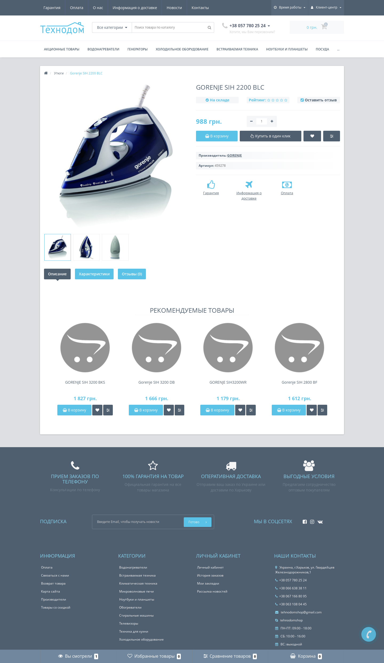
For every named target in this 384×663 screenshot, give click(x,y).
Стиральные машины (136, 615)
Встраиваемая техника (237, 49)
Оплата (76, 7)
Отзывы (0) (132, 273)
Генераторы (137, 49)
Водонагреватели (103, 49)
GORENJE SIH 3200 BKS (85, 382)
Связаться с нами (55, 575)
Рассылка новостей (212, 591)
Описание (57, 273)
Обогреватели (130, 607)
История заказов (210, 575)
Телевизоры (128, 623)
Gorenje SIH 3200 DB (156, 382)
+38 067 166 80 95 (291, 596)
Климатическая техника (138, 583)
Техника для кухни (133, 631)
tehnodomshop (289, 620)
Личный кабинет (210, 567)
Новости (174, 7)
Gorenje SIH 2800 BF (299, 382)
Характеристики (94, 273)
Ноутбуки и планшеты (287, 49)
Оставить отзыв (321, 99)
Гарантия (52, 7)
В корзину (74, 409)
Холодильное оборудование (182, 49)
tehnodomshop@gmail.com (298, 612)
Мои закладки (208, 583)
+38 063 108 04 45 (291, 604)
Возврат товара (53, 583)
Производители (53, 599)
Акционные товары (61, 49)
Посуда (322, 49)
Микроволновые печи (136, 591)
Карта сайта (50, 591)
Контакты (200, 7)
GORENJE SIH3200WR (228, 382)
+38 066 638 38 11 (291, 588)
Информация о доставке (135, 7)
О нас (98, 7)
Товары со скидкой (55, 607)
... (338, 49)
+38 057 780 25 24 (291, 580)
